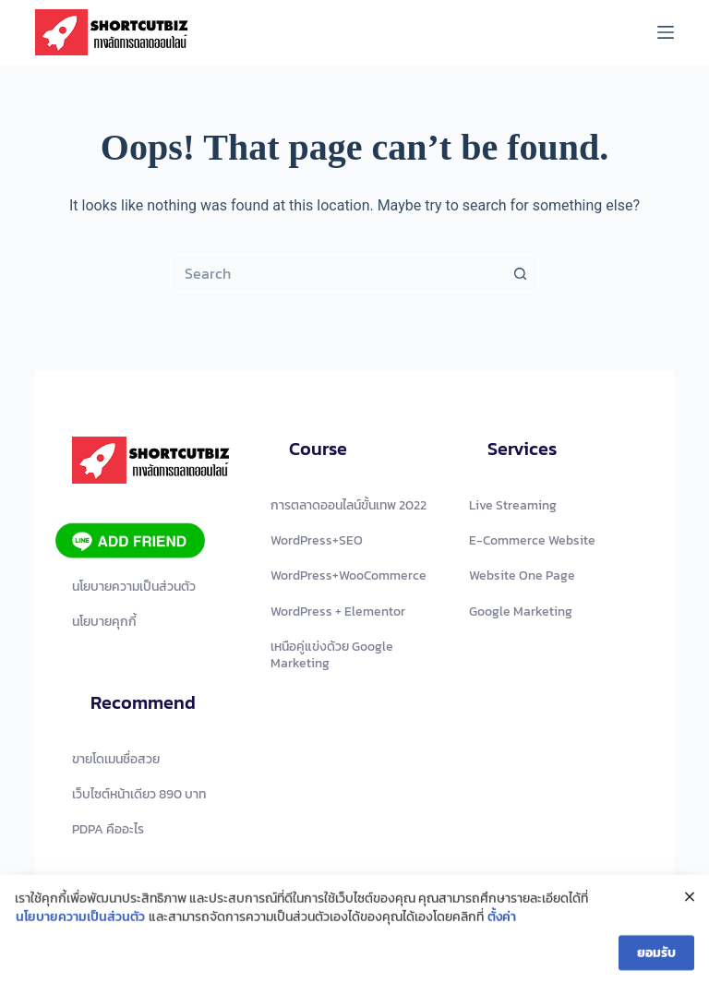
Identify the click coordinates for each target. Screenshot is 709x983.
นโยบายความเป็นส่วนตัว (80, 921)
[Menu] (665, 32)
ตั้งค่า (501, 921)
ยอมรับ (656, 957)
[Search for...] (336, 273)
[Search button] (520, 273)
